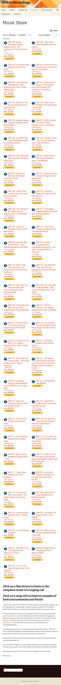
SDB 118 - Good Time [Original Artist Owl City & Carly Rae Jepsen (44, 403)
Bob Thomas (37, 49)
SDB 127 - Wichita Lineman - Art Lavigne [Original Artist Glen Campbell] (44, 307)
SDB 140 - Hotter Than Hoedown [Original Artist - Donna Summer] (16, 193)
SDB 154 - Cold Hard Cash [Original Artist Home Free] (16, 67)
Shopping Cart (6, 14)
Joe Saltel (36, 254)
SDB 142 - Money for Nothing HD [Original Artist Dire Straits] (14, 175)
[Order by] (51, 35)
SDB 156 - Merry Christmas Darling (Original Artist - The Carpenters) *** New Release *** (15, 47)
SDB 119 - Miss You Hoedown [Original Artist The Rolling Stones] (16, 403)
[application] (5, 43)
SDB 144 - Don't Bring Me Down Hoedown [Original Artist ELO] (16, 158)
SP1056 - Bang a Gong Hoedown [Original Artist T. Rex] (16, 456)
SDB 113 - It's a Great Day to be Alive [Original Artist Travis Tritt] (44, 438)
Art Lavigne (8, 274)
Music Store (34, 10)
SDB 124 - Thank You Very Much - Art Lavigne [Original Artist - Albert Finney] (16, 343)
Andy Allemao (37, 370)
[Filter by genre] (13, 35)
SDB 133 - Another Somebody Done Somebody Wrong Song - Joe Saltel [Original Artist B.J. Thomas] (43, 247)
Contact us (17, 14)
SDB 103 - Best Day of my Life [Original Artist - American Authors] (16, 550)
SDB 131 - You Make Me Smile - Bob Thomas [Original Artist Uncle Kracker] (44, 267)
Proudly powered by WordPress (30, 681)
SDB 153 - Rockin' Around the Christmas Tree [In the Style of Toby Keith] (44, 67)
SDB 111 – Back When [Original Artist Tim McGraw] (15, 474)
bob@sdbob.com (8, 622)
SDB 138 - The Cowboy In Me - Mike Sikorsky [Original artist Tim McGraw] (16, 211)
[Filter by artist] (25, 35)
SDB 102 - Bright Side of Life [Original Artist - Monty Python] (43, 550)
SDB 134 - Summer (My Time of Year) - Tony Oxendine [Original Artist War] (16, 244)
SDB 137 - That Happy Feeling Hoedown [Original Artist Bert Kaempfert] (44, 211)
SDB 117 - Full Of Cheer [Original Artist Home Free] (15, 421)
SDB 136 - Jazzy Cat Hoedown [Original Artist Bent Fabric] (16, 229)
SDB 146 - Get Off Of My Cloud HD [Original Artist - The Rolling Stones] (16, 140)
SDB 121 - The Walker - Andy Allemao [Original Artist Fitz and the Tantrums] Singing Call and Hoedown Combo (43, 363)
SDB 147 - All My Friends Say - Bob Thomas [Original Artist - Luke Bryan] (44, 122)
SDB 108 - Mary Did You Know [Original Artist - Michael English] (43, 494)
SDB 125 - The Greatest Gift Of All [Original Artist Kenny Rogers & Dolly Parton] (44, 325)
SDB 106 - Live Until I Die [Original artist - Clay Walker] (44, 514)
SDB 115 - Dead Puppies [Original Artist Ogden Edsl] (16, 438)
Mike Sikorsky (9, 216)
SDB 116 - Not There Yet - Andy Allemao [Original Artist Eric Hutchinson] (44, 421)
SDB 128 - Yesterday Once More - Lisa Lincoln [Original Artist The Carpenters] (16, 307)
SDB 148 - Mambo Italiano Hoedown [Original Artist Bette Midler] (16, 122)
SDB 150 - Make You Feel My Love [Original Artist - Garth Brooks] (16, 104)
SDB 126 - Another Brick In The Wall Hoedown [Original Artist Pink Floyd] (16, 325)
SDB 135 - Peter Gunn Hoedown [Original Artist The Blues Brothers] (44, 229)
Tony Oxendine (9, 249)
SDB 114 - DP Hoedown (45, 381)
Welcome (11, 10)
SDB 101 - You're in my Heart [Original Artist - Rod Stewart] (16, 568)
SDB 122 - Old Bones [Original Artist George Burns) (43, 343)
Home (3, 10)
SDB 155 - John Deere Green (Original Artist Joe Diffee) (44, 44)
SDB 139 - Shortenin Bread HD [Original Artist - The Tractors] (44, 193)
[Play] (5, 43)
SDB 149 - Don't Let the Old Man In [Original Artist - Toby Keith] (44, 104)
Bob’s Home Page (47, 10)
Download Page (22, 10)
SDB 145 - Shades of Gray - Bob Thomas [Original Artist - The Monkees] (44, 140)
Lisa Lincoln (9, 54)
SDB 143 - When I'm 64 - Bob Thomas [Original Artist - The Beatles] (43, 158)
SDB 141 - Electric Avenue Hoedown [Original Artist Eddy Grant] (44, 175)
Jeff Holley (8, 368)
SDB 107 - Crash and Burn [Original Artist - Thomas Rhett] (16, 514)
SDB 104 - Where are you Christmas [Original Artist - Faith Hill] (44, 532)
